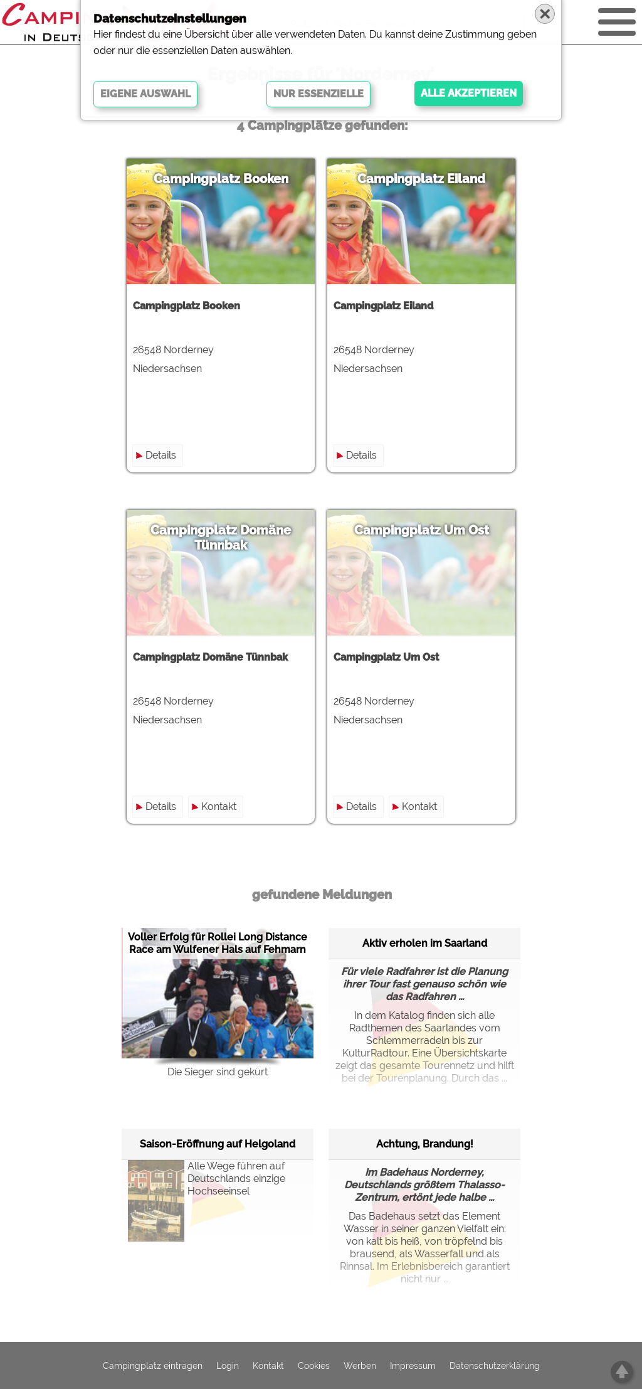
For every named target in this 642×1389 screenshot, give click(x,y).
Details (160, 455)
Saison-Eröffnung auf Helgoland (217, 1144)
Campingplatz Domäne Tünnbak (220, 538)
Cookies (314, 1366)
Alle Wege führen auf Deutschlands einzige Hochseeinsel (206, 1191)
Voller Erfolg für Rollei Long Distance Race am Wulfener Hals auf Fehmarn (217, 943)
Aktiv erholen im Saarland (424, 943)
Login (227, 1366)
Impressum (413, 1366)
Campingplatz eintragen (153, 1366)
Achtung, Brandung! (424, 1144)
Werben (360, 1366)
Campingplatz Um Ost (421, 530)
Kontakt (218, 806)
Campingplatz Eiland (421, 178)
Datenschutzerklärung (495, 1366)
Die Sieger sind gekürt (217, 1072)
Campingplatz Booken (221, 178)
